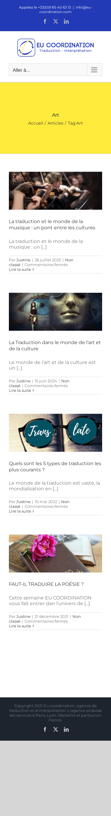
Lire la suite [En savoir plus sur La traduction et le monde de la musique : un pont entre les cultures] (20, 269)
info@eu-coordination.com (65, 9)
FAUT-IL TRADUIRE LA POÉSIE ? (46, 584)
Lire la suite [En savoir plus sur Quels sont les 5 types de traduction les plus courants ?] (20, 511)
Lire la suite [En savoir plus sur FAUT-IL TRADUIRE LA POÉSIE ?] (20, 625)
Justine (23, 259)
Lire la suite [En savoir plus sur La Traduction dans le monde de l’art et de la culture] (20, 390)
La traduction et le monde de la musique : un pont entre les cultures (52, 224)
